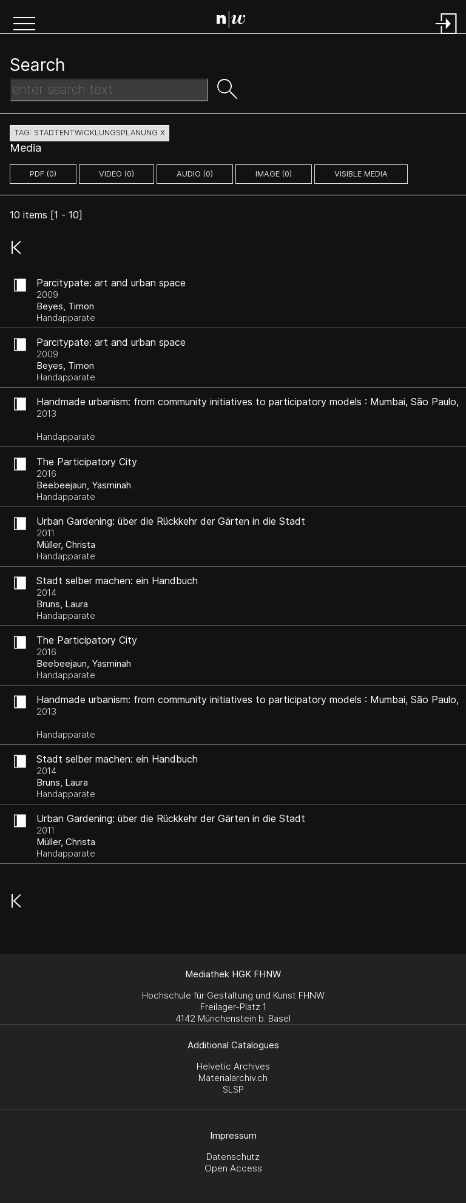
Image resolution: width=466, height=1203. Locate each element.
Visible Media (361, 173)
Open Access (233, 1168)
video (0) (116, 173)
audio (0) (195, 173)
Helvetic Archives (233, 1066)
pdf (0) (43, 173)
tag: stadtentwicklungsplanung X (89, 132)
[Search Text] (109, 89)
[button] (24, 25)
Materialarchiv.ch (233, 1077)
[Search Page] (236, 21)
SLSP (233, 1089)
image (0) (273, 173)
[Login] (446, 35)
